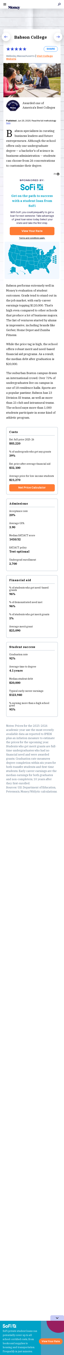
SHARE (51, 49)
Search (59, 4)
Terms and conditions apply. (32, 238)
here (8, 123)
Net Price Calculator (32, 487)
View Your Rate (32, 231)
